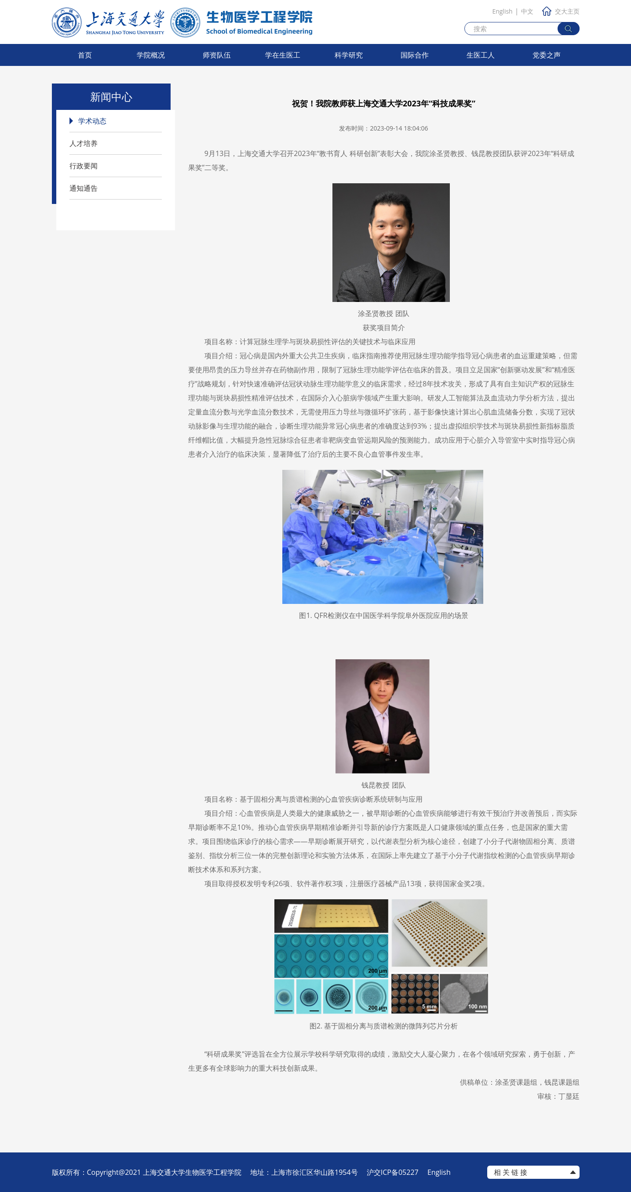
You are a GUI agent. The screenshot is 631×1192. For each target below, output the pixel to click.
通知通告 (83, 188)
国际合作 (415, 55)
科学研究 (349, 55)
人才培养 (83, 143)
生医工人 (481, 55)
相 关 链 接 (510, 1172)
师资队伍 (217, 55)
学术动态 (92, 121)
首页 (85, 55)
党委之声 (547, 55)
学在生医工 (282, 55)
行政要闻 (83, 166)
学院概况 (151, 55)
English (502, 11)
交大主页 (561, 11)
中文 (527, 11)
